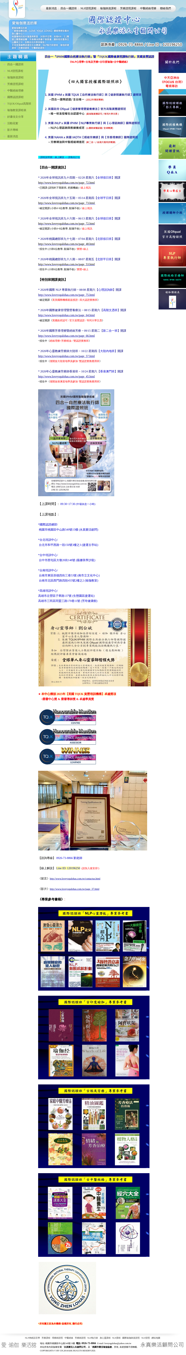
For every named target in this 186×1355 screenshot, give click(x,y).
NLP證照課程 (88, 8)
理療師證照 (57, 1338)
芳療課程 (46, 1338)
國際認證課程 (15, 97)
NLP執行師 (92, 1338)
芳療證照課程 (128, 8)
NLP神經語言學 (32, 1338)
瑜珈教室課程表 (16, 110)
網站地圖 (155, 1338)
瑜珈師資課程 (108, 8)
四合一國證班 (68, 8)
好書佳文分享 (15, 116)
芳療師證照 (80, 1338)
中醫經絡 (68, 1338)
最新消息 (51, 8)
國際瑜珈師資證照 (131, 1338)
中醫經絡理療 (148, 8)
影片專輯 (12, 129)
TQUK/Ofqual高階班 (19, 103)
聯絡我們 (165, 8)
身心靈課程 (105, 1338)
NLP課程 (116, 1338)
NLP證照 (145, 1338)
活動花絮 (12, 123)
